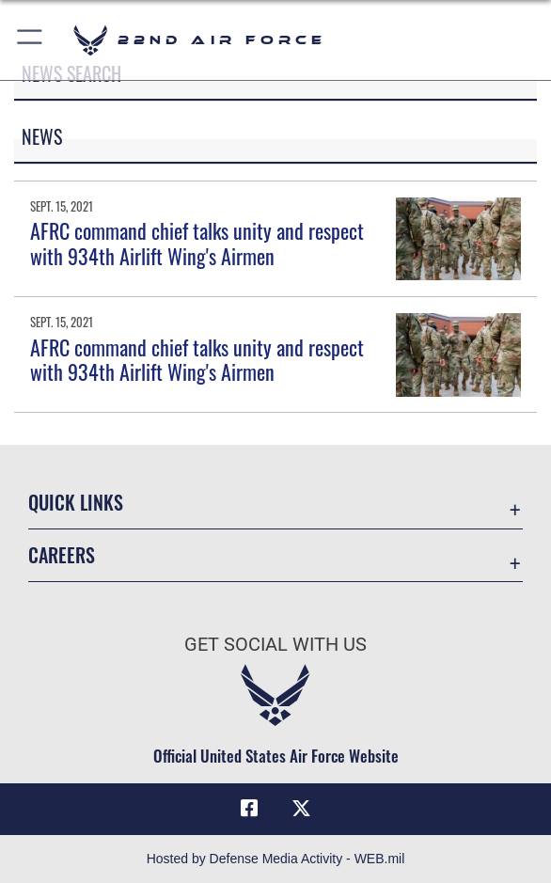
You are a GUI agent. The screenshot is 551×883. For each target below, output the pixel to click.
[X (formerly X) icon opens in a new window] (302, 809)
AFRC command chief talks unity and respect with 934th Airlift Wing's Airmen (197, 242)
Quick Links (75, 502)
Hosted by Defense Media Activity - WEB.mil (276, 858)
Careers (61, 555)
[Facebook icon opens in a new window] (249, 809)
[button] (30, 40)
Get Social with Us (275, 644)
